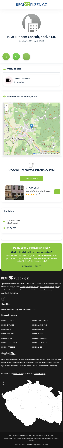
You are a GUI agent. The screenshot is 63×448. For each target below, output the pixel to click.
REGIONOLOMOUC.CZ (40, 338)
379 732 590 (11, 228)
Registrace (18, 309)
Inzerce (3, 309)
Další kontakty (31, 178)
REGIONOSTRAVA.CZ (39, 343)
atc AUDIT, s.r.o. (32, 188)
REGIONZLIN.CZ (37, 334)
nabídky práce (54, 287)
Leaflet (36, 153)
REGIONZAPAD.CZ (7, 325)
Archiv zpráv (27, 309)
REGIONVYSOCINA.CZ (39, 325)
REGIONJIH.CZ (6, 329)
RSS (34, 309)
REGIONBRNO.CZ (38, 329)
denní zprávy (55, 284)
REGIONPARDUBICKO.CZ (40, 320)
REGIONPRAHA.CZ (7, 334)
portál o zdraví (18, 374)
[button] (31, 126)
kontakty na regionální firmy (29, 287)
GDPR (45, 435)
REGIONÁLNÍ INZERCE (31, 266)
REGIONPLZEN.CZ (7, 320)
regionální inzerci (45, 290)
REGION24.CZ (37, 347)
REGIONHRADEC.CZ (8, 347)
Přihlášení (10, 309)
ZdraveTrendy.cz (39, 374)
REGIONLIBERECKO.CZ (9, 343)
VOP (49, 435)
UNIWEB (38, 362)
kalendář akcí (44, 287)
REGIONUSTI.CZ (6, 338)
